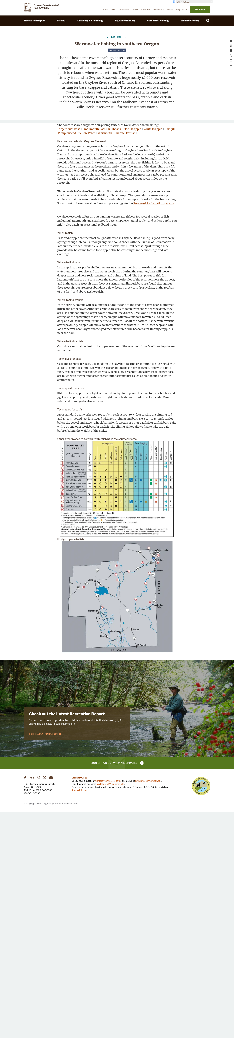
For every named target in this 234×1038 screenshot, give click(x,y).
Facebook (26, 1003)
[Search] (208, 20)
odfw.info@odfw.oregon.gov (148, 1006)
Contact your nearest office (108, 1006)
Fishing (61, 20)
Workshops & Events (163, 9)
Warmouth (65, 234)
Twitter (45, 1003)
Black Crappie (82, 226)
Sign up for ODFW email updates (114, 988)
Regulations (181, 9)
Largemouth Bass (68, 222)
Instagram (39, 1003)
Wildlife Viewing (190, 20)
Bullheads (64, 226)
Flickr (32, 1003)
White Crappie (103, 226)
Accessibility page (80, 1015)
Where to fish (117, 50)
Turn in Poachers (201, 1011)
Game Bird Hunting (158, 20)
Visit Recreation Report (43, 959)
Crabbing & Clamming (90, 20)
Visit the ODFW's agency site (110, 1009)
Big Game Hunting (125, 20)
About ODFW (109, 9)
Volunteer (145, 9)
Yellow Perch (99, 230)
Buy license (200, 9)
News (135, 9)
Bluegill (63, 230)
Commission (124, 9)
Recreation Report (34, 20)
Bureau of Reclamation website (153, 308)
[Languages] (194, 1)
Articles (118, 37)
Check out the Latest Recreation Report (67, 939)
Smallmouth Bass (94, 222)
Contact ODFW (79, 1003)
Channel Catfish (85, 234)
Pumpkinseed (79, 230)
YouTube (51, 1003)
